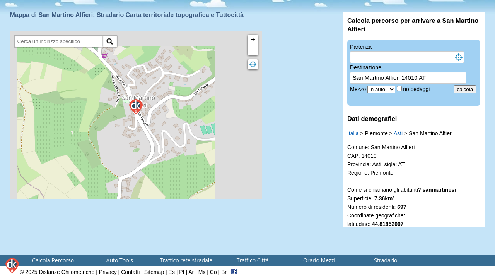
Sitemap (154, 272)
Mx (202, 272)
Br (224, 272)
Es (172, 272)
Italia (353, 133)
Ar (191, 272)
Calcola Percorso (53, 260)
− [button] (253, 50)
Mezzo (358, 89)
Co (213, 272)
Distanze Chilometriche (66, 272)
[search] (59, 41)
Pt (181, 272)
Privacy (108, 272)
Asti (398, 133)
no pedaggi (417, 89)
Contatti (130, 272)
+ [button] (253, 40)
